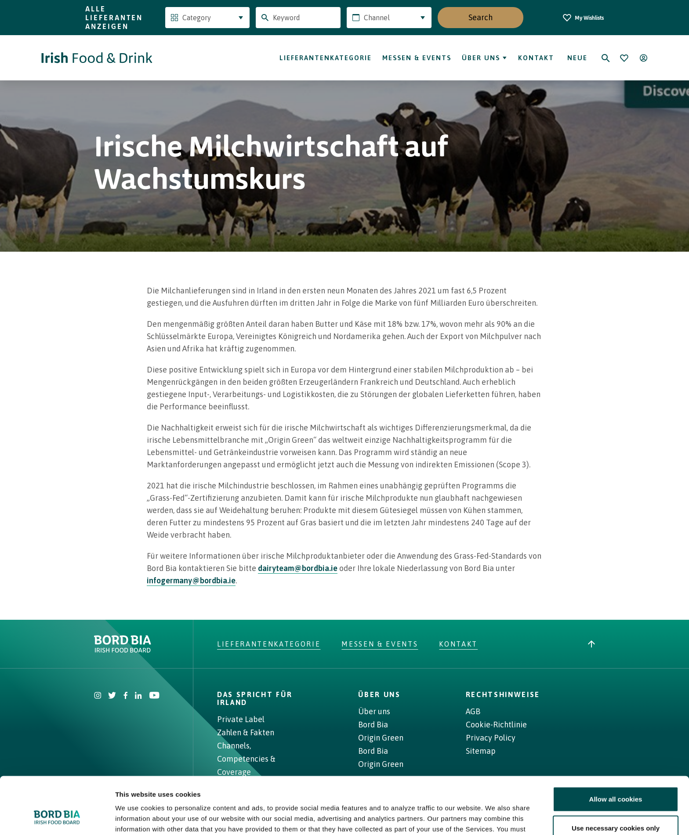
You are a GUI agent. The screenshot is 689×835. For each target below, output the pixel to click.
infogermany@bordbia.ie (191, 580)
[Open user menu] (643, 58)
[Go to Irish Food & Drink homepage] (96, 57)
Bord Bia (373, 724)
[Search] (605, 58)
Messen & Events (416, 57)
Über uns (485, 57)
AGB (473, 711)
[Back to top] (591, 643)
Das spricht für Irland (254, 698)
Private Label (241, 719)
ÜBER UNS (379, 694)
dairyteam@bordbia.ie (297, 568)
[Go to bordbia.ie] (155, 644)
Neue (576, 57)
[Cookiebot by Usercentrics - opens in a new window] (56, 817)
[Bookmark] (624, 58)
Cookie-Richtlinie (496, 724)
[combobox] (207, 17)
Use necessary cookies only (616, 777)
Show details (461, 817)
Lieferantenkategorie (325, 57)
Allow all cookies (615, 748)
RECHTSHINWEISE (503, 694)
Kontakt (536, 57)
